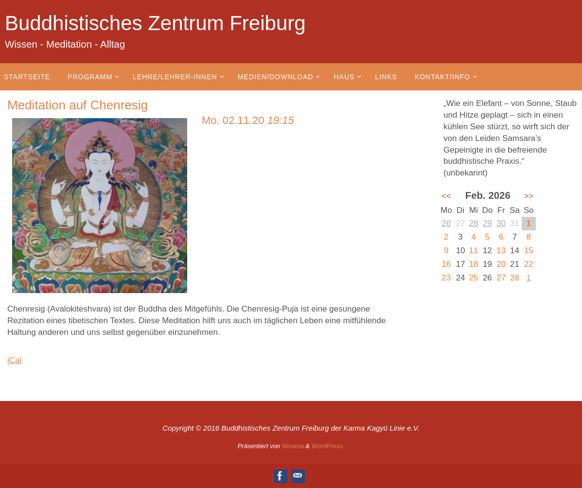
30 (501, 223)
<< (446, 196)
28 (473, 223)
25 (473, 277)
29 (487, 223)
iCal (14, 360)
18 (473, 264)
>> (528, 196)
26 (446, 223)
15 (528, 250)
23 (446, 277)
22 (528, 264)
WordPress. (327, 446)
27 (501, 277)
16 (446, 264)
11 (473, 250)
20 (501, 264)
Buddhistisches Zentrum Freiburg (155, 23)
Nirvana (293, 446)
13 (501, 250)
